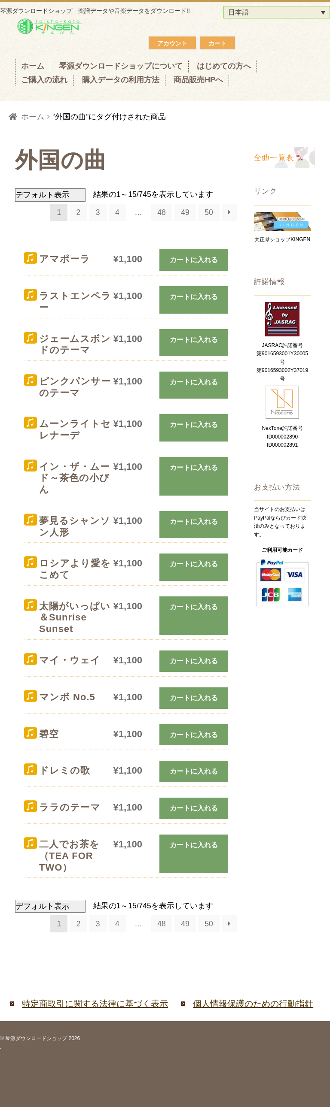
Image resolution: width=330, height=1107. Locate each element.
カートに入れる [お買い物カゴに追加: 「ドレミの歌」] (194, 771)
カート (217, 43)
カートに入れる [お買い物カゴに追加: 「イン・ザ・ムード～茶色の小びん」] (194, 467)
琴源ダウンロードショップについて (121, 66)
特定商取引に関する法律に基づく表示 (95, 1003)
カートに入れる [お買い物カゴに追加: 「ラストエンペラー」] (194, 296)
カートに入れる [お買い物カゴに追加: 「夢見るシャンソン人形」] (194, 521)
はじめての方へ (224, 66)
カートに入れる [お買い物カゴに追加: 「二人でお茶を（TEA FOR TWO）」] (194, 845)
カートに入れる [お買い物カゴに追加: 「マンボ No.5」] (194, 698)
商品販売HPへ (198, 80)
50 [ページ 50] (209, 212)
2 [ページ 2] (78, 212)
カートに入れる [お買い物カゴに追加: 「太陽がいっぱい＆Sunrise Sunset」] (194, 607)
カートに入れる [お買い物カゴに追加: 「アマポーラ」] (194, 259)
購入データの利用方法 (120, 80)
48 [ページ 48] (161, 212)
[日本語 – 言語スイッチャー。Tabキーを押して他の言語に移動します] (276, 12)
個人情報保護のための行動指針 (253, 1003)
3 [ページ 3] (98, 212)
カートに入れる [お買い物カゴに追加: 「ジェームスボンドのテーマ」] (194, 339)
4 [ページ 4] (117, 212)
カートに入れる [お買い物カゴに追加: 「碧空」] (194, 734)
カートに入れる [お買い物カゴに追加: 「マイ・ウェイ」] (194, 661)
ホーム (32, 66)
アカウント (172, 43)
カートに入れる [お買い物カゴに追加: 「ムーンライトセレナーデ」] (194, 424)
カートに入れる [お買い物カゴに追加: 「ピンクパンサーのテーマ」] (194, 382)
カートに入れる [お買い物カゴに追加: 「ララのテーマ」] (194, 808)
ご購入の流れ (44, 80)
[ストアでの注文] (50, 194)
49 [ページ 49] (185, 212)
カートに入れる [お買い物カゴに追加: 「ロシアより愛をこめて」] (194, 564)
